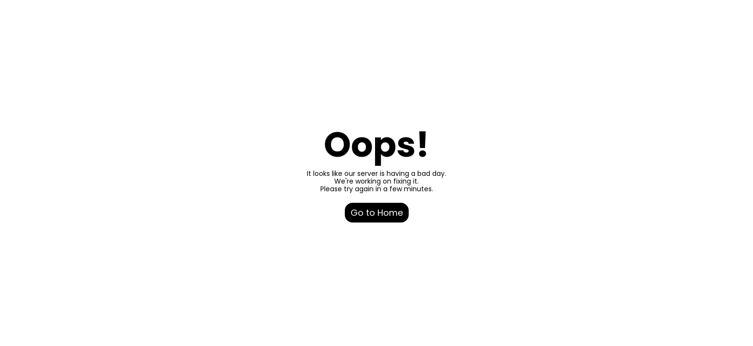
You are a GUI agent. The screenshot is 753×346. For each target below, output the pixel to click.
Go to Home (377, 213)
